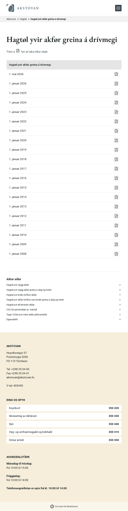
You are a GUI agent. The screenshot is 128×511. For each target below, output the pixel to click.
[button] (118, 8)
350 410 (114, 432)
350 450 (114, 440)
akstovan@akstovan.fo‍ (20, 377)
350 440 (114, 424)
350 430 (114, 416)
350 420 (114, 408)
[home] (22, 8)
